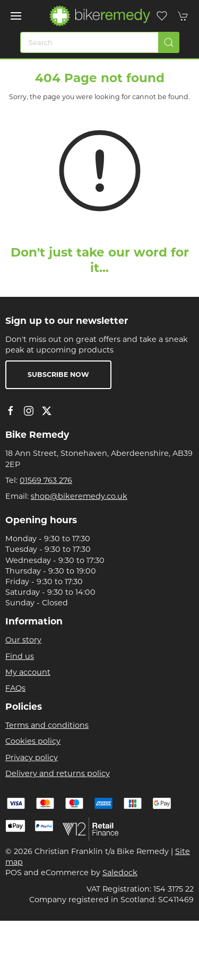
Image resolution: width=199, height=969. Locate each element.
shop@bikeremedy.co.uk (79, 496)
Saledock (119, 872)
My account (27, 672)
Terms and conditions (47, 725)
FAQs (15, 688)
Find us (19, 656)
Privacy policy (31, 757)
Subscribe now (58, 374)
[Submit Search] (168, 42)
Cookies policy (32, 741)
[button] (16, 16)
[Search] (99, 42)
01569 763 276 (46, 480)
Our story (23, 640)
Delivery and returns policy (57, 773)
